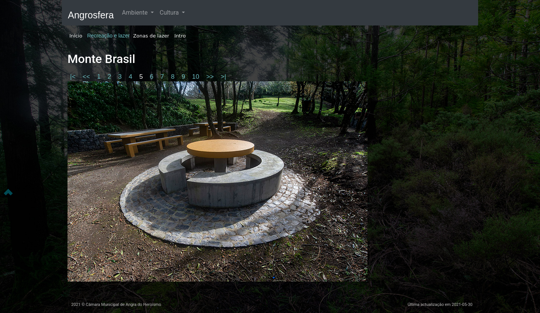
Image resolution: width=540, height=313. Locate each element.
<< (87, 76)
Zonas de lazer (151, 36)
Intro (180, 36)
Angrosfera (91, 15)
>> (211, 76)
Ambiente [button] (135, 12)
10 (196, 76)
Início (75, 36)
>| (223, 76)
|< (73, 76)
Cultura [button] (170, 12)
